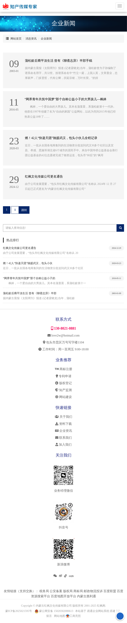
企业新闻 (46, 38)
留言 (49, 615)
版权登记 (63, 383)
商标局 (78, 591)
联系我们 (63, 437)
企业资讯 (63, 430)
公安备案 (56, 591)
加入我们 (63, 444)
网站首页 (16, 38)
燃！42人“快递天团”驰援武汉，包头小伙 (27, 263)
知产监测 (63, 390)
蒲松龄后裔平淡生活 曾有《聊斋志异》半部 (29, 293)
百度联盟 (110, 591)
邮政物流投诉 (93, 591)
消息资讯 (31, 38)
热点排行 (12, 240)
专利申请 (63, 376)
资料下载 (63, 423)
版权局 (68, 591)
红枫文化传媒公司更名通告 (19, 248)
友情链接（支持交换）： (21, 591)
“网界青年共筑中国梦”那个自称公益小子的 (29, 278)
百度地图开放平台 (64, 596)
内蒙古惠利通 (86, 596)
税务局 (44, 591)
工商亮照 (73, 615)
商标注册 (63, 369)
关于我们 (63, 416)
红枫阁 (101, 605)
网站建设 (63, 397)
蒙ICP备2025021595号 (18, 611)
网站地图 (59, 615)
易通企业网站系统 (98, 611)
